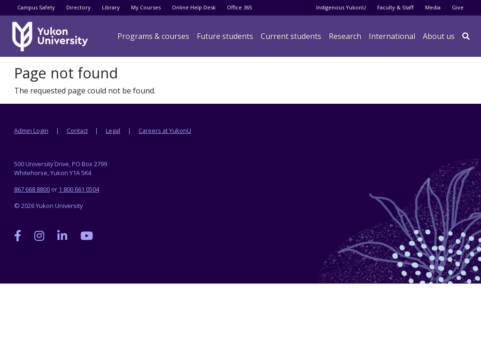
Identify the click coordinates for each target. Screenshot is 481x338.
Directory (78, 7)
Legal (113, 130)
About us (439, 36)
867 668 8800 (32, 189)
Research (345, 36)
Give (458, 7)
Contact (77, 130)
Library (111, 7)
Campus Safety (36, 7)
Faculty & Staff (395, 7)
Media (433, 7)
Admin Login (31, 130)
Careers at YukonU (165, 130)
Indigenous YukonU (341, 7)
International (392, 36)
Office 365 (239, 7)
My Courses (146, 7)
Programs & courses (153, 36)
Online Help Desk (194, 7)
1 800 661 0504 (79, 189)
